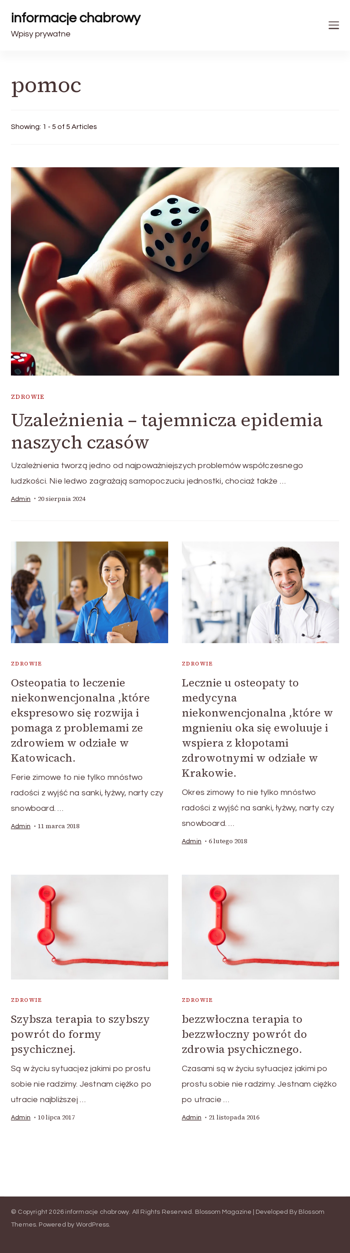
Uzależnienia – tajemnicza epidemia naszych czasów (167, 430)
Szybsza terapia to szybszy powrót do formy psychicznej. (80, 1034)
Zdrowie (28, 397)
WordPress (92, 1225)
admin (21, 499)
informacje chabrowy (75, 18)
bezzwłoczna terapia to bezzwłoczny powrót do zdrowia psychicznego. (244, 1034)
